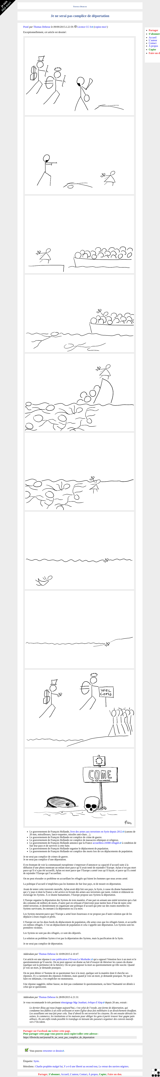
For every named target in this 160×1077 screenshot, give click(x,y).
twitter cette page (61, 1031)
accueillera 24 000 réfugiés (106, 843)
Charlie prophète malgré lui (49, 1066)
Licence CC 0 (84, 27)
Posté (26, 27)
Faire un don (114, 1074)
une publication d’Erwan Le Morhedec (71, 959)
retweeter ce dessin (52, 1050)
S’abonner (54, 1074)
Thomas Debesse (80, 6)
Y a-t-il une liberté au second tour (81, 1066)
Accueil (65, 1074)
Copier (102, 1074)
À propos (93, 1074)
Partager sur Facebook (35, 1031)
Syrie (36, 1061)
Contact (83, 1074)
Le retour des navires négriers (113, 1066)
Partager (42, 1074)
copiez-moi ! (101, 27)
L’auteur (74, 1074)
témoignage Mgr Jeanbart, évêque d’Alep (81, 1002)
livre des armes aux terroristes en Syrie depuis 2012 (96, 831)
